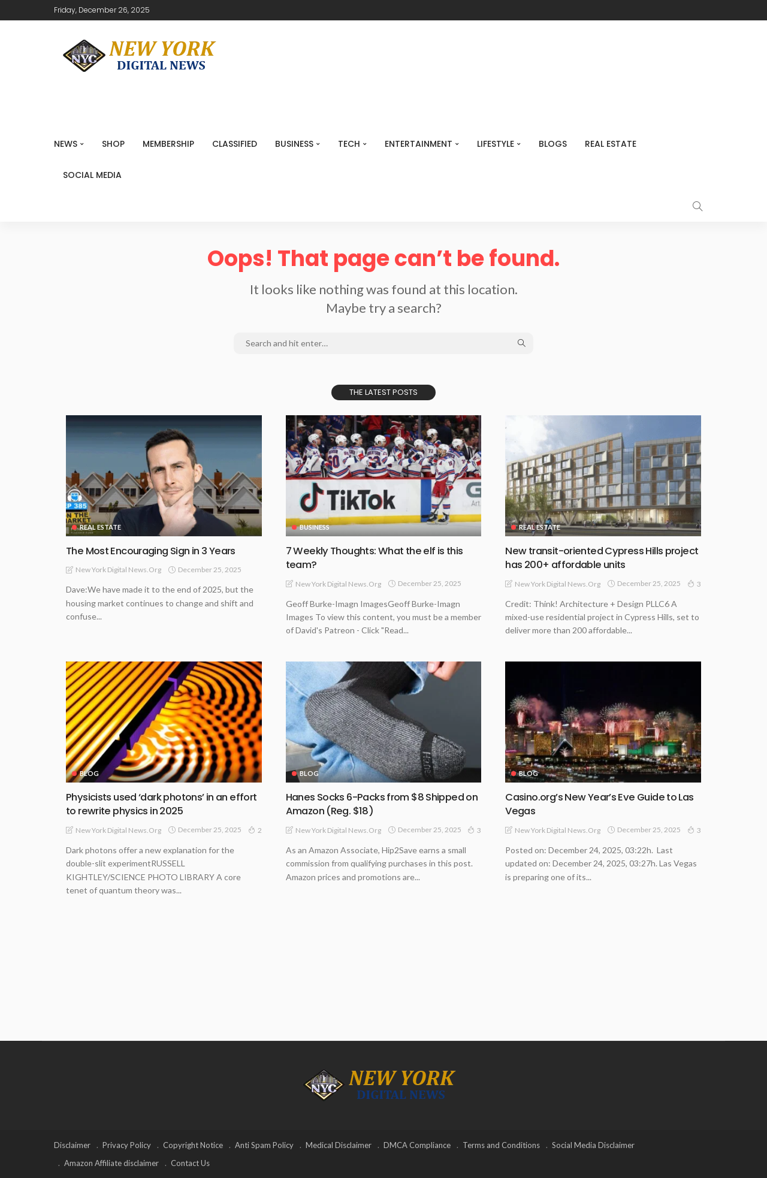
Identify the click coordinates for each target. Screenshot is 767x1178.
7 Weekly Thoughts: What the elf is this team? (380, 557)
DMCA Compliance (417, 1145)
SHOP (113, 144)
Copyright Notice (193, 1145)
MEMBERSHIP (168, 144)
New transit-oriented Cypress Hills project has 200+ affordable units (589, 557)
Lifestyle (495, 144)
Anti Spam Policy (264, 1145)
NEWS (65, 144)
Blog (89, 773)
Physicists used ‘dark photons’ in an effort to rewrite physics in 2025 (153, 803)
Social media (92, 175)
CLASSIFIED (234, 144)
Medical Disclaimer (339, 1145)
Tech (349, 144)
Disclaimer (72, 1145)
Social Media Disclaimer (593, 1145)
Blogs (553, 144)
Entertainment (418, 144)
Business (294, 144)
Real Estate (610, 144)
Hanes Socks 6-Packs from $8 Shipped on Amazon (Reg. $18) (382, 803)
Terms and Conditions (501, 1145)
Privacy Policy (126, 1145)
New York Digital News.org (118, 569)
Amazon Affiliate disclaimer (111, 1163)
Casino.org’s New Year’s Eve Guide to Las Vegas (596, 803)
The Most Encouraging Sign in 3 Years (157, 550)
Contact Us (190, 1163)
